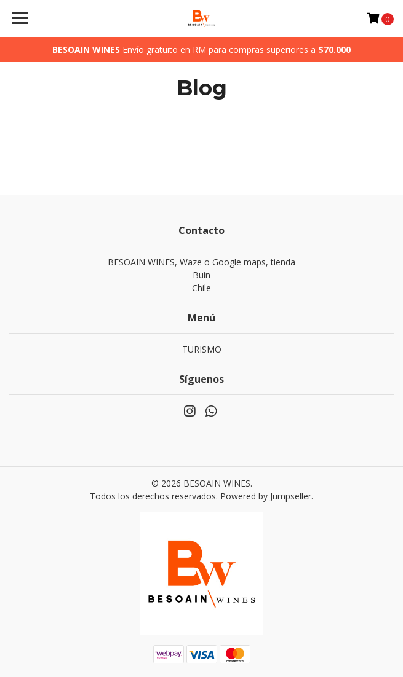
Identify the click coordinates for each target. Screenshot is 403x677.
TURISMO (201, 349)
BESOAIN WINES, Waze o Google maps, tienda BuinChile (201, 275)
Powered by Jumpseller (265, 496)
